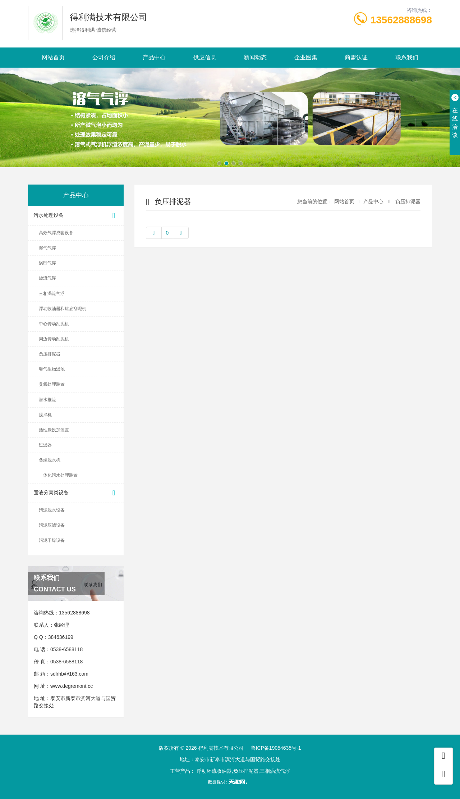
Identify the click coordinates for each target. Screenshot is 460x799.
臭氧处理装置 (52, 384)
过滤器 (45, 445)
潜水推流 (47, 399)
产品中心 (154, 57)
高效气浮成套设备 (56, 232)
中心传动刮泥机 (54, 323)
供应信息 (204, 57)
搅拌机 (45, 414)
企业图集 (305, 57)
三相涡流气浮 (52, 293)
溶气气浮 (47, 247)
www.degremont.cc (71, 686)
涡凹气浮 (47, 262)
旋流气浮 (47, 278)
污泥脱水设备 (52, 510)
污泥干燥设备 (52, 540)
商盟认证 (356, 57)
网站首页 (53, 57)
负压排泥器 (49, 354)
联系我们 (406, 57)
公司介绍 (103, 57)
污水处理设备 (75, 216)
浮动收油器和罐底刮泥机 (62, 308)
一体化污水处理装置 (58, 475)
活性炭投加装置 (54, 429)
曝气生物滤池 (52, 369)
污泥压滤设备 (52, 525)
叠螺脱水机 (49, 460)
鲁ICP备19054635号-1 (276, 748)
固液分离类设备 (75, 493)
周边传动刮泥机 (54, 338)
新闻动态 (255, 57)
